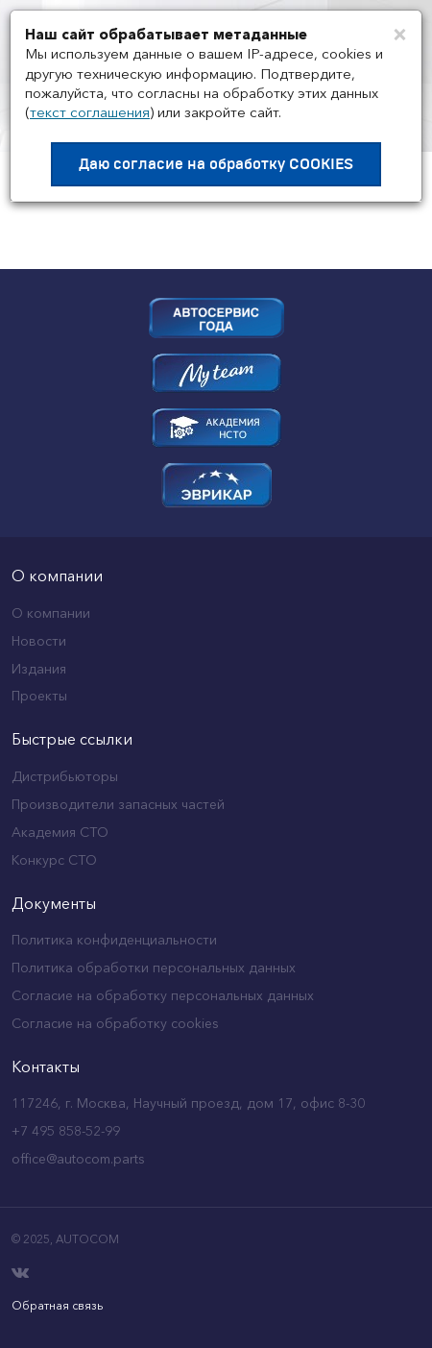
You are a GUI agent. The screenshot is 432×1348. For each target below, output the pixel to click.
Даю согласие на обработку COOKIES (216, 164)
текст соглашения (90, 112)
